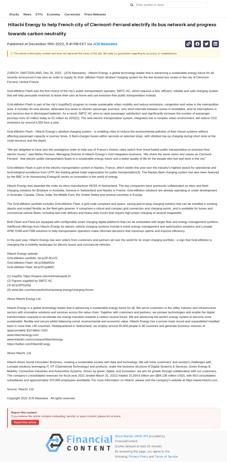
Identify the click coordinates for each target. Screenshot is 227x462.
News (27, 14)
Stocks (14, 14)
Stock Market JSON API (131, 436)
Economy (53, 14)
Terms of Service (166, 456)
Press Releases (95, 14)
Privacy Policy (138, 456)
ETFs (39, 14)
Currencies (72, 14)
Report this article (25, 422)
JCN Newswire (105, 44)
